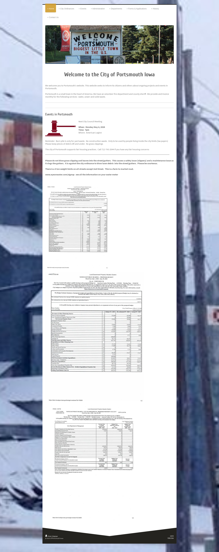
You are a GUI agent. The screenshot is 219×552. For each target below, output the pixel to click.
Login (172, 536)
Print (48, 536)
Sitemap (55, 536)
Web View (171, 538)
